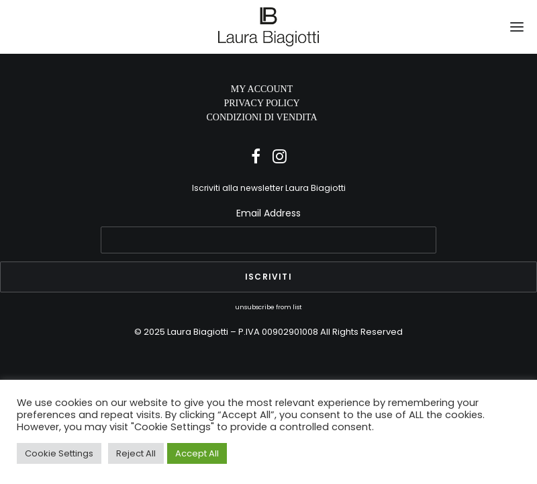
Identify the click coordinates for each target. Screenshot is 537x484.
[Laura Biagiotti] (269, 27)
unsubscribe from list (268, 306)
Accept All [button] (197, 453)
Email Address (268, 213)
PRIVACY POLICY (261, 103)
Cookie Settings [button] (59, 453)
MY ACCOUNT (262, 89)
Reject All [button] (136, 453)
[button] (517, 27)
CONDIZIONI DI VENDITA (261, 117)
